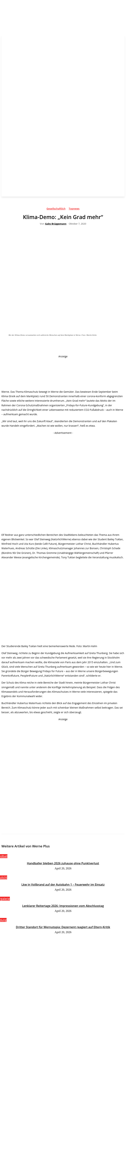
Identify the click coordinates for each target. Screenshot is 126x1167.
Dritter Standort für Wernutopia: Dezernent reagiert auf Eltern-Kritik (63, 927)
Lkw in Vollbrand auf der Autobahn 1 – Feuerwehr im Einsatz (63, 885)
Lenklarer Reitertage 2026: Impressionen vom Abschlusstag (63, 906)
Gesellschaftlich (56, 209)
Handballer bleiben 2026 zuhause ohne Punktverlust (63, 863)
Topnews (74, 209)
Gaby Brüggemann (56, 223)
